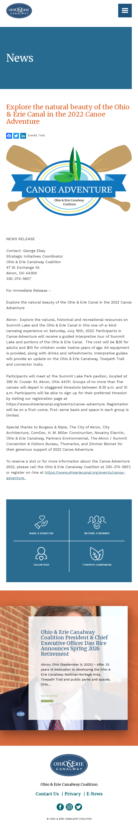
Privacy (73, 794)
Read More (49, 695)
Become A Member (96, 533)
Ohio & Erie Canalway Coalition (69, 765)
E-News (95, 794)
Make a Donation (41, 533)
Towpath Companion (96, 564)
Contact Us (47, 794)
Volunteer (41, 564)
